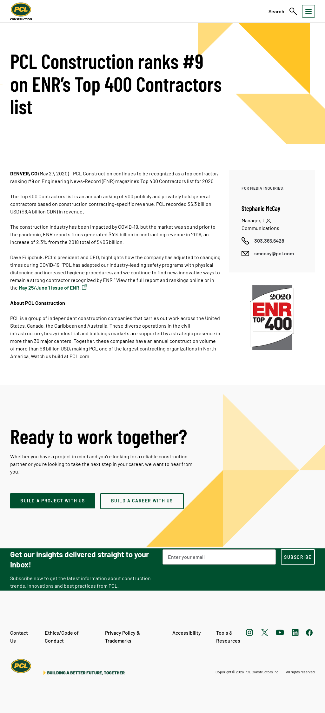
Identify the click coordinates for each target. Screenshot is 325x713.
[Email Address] (219, 557)
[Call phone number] (263, 241)
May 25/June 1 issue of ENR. (50, 288)
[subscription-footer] (298, 557)
